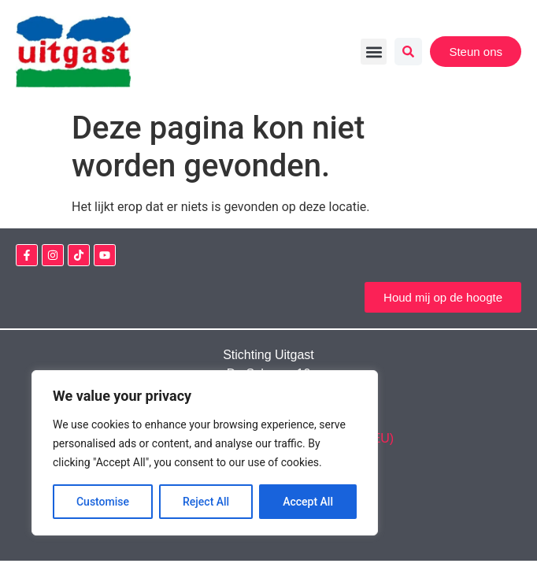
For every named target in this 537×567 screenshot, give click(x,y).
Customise (102, 501)
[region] (204, 453)
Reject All (206, 501)
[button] (374, 52)
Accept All (308, 501)
